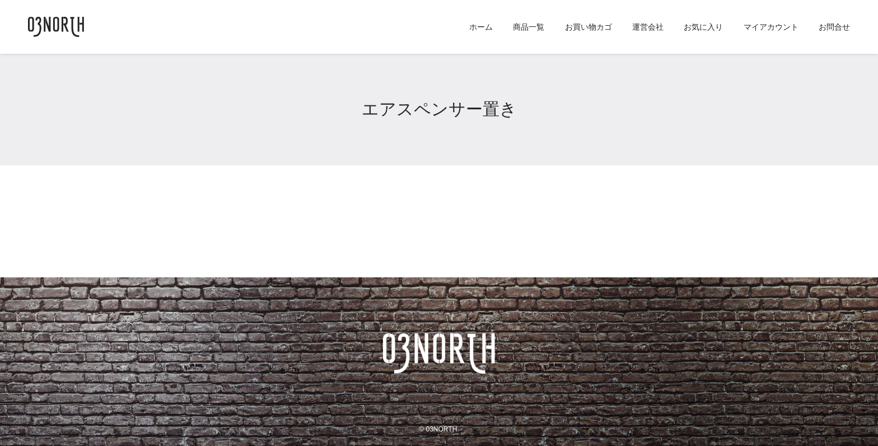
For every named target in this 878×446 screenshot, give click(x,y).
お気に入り (703, 27)
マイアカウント (771, 27)
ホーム (481, 27)
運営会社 (648, 27)
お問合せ (834, 27)
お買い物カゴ (588, 27)
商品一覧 (528, 27)
